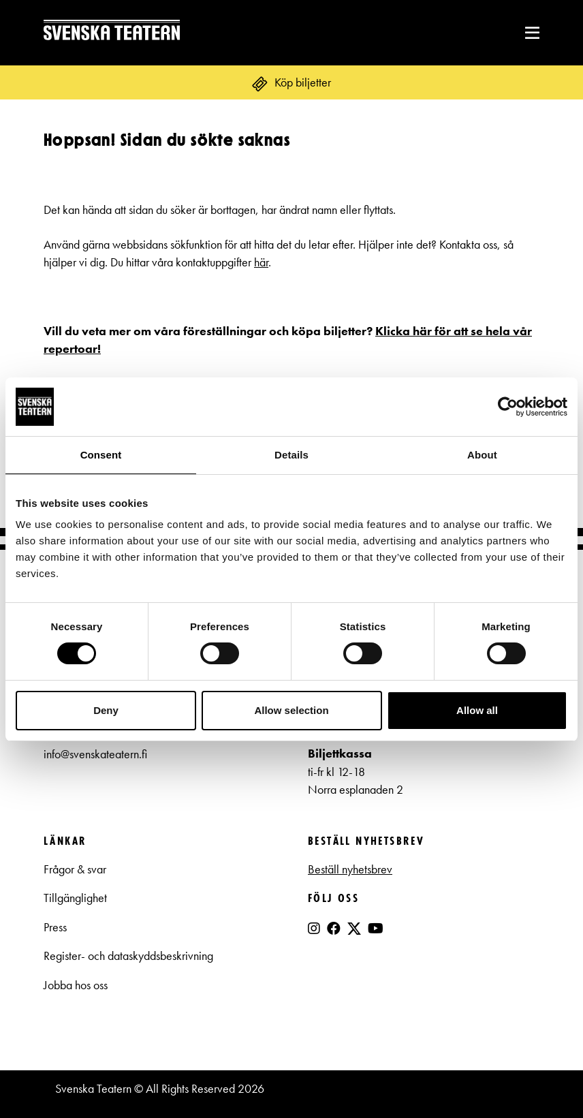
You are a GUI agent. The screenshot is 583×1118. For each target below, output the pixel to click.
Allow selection (291, 710)
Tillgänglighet (75, 897)
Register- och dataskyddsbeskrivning (130, 955)
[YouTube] (375, 928)
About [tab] (482, 455)
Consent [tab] (101, 455)
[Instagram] (314, 928)
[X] (354, 934)
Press (55, 927)
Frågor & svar (75, 869)
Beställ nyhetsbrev (350, 869)
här (261, 262)
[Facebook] (334, 928)
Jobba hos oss (76, 985)
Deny (106, 710)
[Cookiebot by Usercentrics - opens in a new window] (507, 407)
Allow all (477, 710)
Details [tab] (291, 455)
